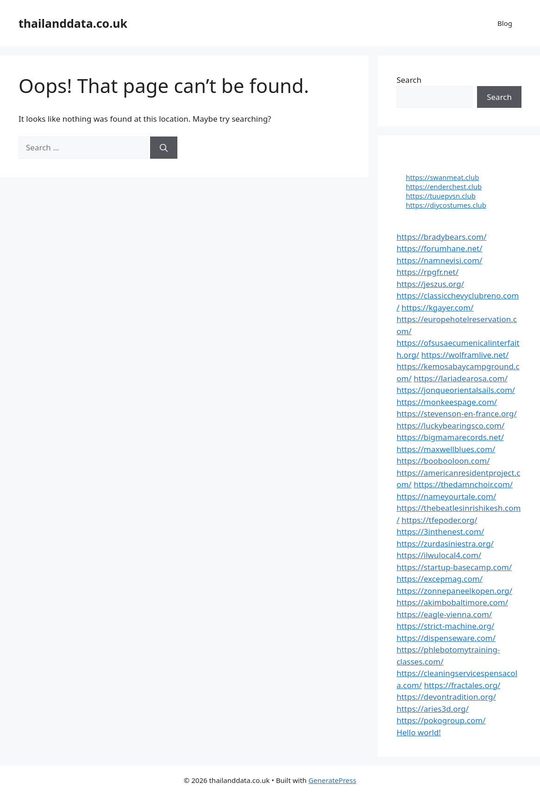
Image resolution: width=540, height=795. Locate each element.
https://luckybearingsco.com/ (450, 425)
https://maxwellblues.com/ (445, 449)
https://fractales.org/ (462, 685)
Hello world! (418, 732)
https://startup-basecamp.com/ (454, 567)
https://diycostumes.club (446, 205)
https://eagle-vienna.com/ (444, 614)
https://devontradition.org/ (446, 696)
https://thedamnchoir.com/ (463, 484)
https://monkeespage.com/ (446, 402)
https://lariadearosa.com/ (461, 378)
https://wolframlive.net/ (465, 354)
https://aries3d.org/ (432, 708)
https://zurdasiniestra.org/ (445, 543)
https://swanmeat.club (442, 177)
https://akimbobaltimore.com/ (452, 602)
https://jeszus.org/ (430, 284)
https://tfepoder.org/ (439, 520)
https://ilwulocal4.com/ (438, 555)
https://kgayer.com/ (437, 307)
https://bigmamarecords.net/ (450, 437)
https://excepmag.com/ (439, 578)
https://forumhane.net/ (439, 248)
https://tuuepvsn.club (441, 195)
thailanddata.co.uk (73, 23)
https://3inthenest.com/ (440, 531)
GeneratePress (332, 780)
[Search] (163, 148)
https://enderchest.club (444, 186)
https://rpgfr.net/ (427, 272)
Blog (504, 23)
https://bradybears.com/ (441, 236)
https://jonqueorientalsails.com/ (455, 390)
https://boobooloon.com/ (443, 460)
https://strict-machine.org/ (445, 626)
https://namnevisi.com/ (439, 260)
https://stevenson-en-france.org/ (456, 413)
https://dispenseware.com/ (446, 638)
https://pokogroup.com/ (440, 720)
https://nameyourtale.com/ (446, 496)
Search (408, 80)
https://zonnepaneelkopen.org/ (454, 590)
